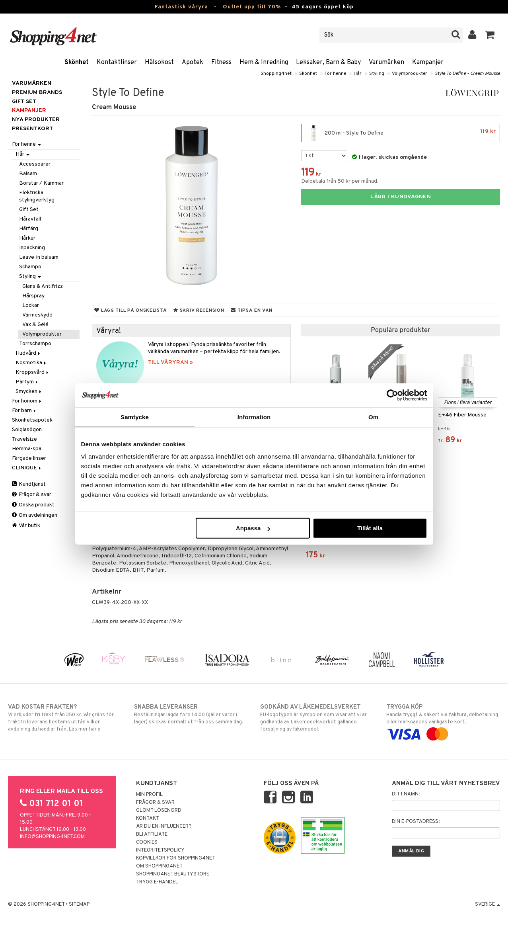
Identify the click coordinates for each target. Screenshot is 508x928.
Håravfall (30, 219)
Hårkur (27, 238)
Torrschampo (35, 343)
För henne (335, 73)
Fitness (221, 62)
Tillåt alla (370, 528)
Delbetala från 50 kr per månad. (340, 181)
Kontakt (147, 818)
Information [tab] (254, 416)
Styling (376, 73)
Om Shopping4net (159, 866)
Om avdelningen (34, 515)
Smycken (29, 391)
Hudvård (28, 353)
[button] (490, 35)
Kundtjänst (29, 484)
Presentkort (32, 128)
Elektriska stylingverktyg (36, 196)
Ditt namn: (406, 794)
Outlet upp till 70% (252, 7)
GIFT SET (24, 101)
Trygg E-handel (157, 882)
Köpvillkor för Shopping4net (175, 858)
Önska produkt (33, 505)
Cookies (147, 842)
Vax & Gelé (35, 324)
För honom (27, 401)
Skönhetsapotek (32, 420)
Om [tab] (373, 416)
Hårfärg (28, 228)
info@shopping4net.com (52, 837)
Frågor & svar (31, 494)
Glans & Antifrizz (42, 286)
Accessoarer (35, 164)
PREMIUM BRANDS (37, 92)
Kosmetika (31, 362)
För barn (24, 410)
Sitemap (79, 904)
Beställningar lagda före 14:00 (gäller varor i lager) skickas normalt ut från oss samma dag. (190, 714)
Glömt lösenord (158, 810)
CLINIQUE (27, 468)
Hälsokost (159, 62)
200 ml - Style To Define (401, 133)
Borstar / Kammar (41, 183)
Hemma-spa (26, 448)
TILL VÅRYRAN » (170, 362)
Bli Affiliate (151, 834)
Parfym (27, 382)
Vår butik (26, 525)
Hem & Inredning (263, 62)
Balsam (28, 173)
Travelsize (24, 439)
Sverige (487, 904)
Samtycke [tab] (135, 416)
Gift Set (29, 209)
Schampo (30, 267)
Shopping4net (276, 73)
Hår (358, 73)
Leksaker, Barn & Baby (328, 62)
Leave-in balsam (38, 257)
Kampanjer (428, 62)
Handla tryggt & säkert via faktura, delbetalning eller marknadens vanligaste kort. (443, 720)
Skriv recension (198, 310)
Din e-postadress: (416, 822)
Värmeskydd (37, 315)
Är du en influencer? (164, 826)
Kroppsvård (33, 372)
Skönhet (76, 62)
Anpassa (253, 528)
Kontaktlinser (117, 62)
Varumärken (386, 62)
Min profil (149, 794)
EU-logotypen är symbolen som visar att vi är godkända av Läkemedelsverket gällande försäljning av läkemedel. (317, 718)
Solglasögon (27, 429)
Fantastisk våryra (181, 7)
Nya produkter (36, 119)
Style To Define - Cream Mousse (467, 73)
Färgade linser (29, 458)
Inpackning (32, 247)
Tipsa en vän (251, 310)
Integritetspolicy (160, 850)
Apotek (192, 62)
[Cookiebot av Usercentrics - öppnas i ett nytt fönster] (392, 395)
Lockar (30, 305)
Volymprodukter (409, 73)
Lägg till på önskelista (130, 310)
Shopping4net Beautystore (172, 874)
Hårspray (33, 296)
